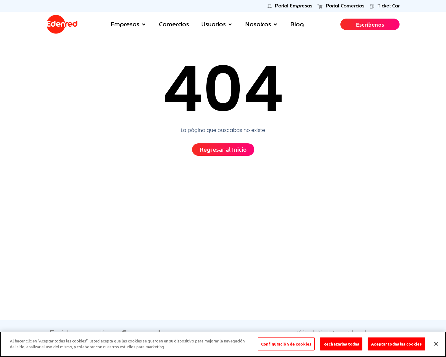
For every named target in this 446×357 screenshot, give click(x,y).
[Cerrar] (436, 344)
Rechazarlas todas (341, 344)
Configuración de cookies (286, 344)
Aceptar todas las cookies (396, 344)
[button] (129, 24)
